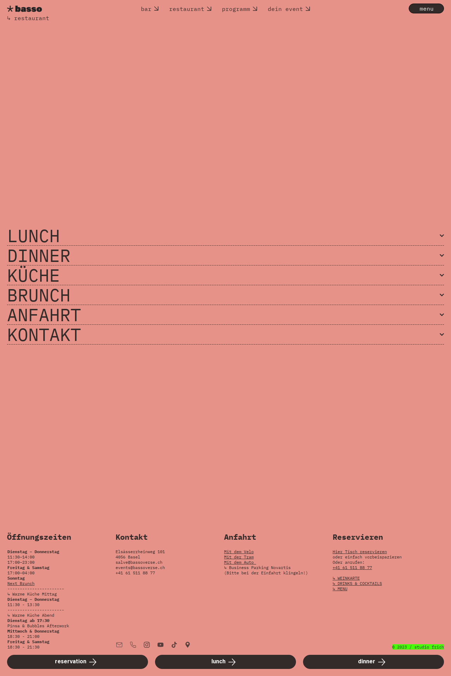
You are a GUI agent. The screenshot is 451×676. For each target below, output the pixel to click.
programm (236, 8)
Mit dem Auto (240, 562)
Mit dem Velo (239, 551)
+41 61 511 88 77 (352, 567)
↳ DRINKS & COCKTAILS (357, 583)
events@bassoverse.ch (140, 567)
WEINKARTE (349, 578)
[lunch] (225, 662)
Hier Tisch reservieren (360, 551)
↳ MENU (340, 588)
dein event (285, 8)
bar (146, 8)
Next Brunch (21, 583)
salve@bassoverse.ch (139, 562)
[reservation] (77, 662)
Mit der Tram (239, 557)
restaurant (186, 8)
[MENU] (426, 8)
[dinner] (373, 662)
